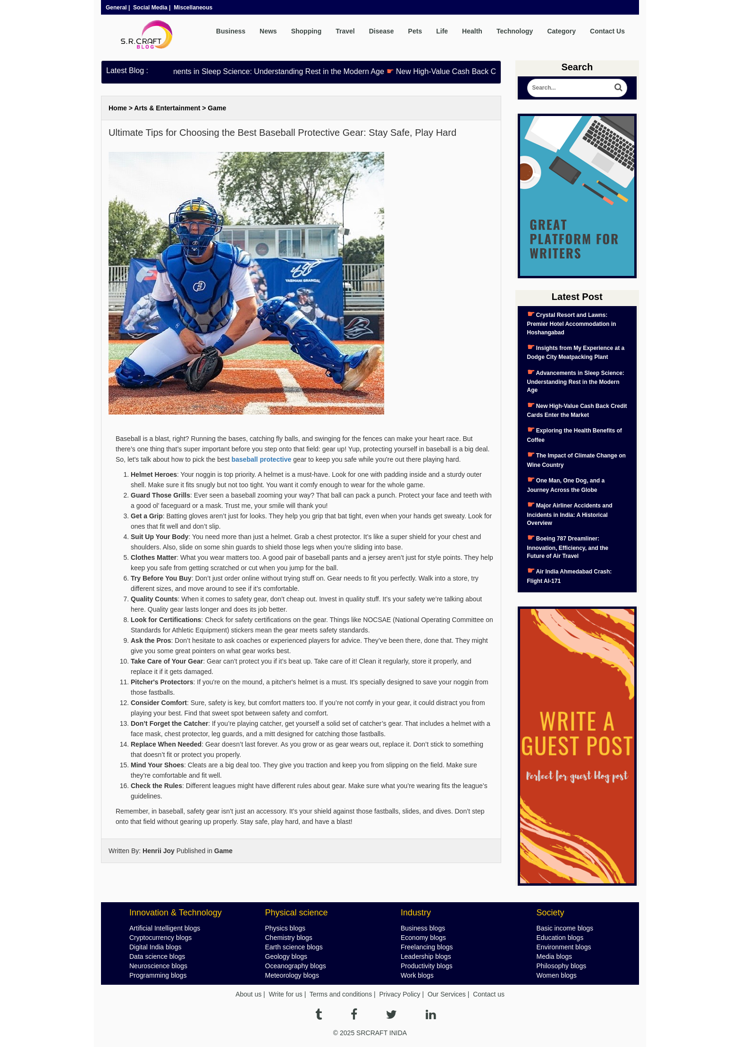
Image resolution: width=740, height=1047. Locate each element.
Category (561, 31)
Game (217, 108)
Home (118, 108)
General (116, 7)
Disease (381, 31)
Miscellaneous (193, 7)
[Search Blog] (577, 88)
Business (230, 31)
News (268, 31)
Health (472, 31)
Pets (415, 31)
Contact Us (607, 31)
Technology (514, 31)
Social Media (150, 7)
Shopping (306, 31)
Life (442, 31)
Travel (345, 31)
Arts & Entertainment (167, 108)
